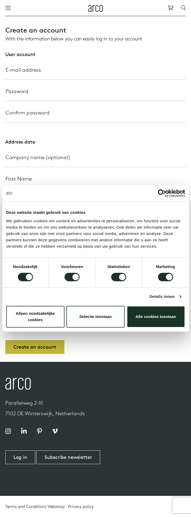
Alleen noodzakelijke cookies (35, 316)
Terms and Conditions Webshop (35, 506)
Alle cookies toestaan (155, 316)
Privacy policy (81, 506)
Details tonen (162, 296)
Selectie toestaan (95, 316)
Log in (20, 457)
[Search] (183, 8)
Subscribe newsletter (68, 457)
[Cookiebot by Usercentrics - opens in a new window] (162, 193)
